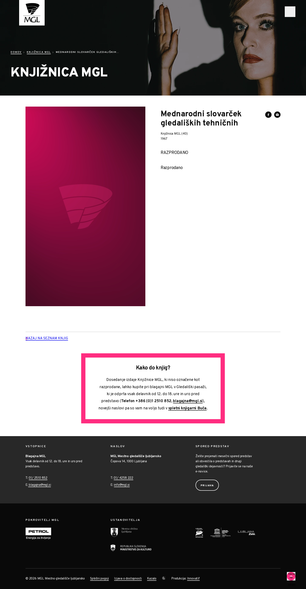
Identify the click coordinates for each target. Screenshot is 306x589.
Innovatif (193, 579)
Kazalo (151, 579)
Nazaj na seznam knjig (53, 338)
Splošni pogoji (99, 579)
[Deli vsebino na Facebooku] (268, 114)
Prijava (207, 485)
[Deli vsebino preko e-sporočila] (277, 114)
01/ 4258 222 (123, 478)
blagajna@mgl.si (188, 401)
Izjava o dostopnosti (128, 579)
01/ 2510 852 (38, 478)
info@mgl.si (122, 485)
